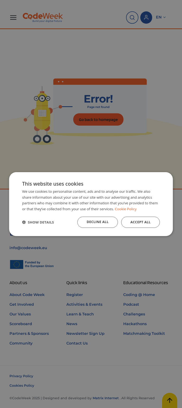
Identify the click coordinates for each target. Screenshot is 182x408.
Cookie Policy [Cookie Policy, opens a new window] (125, 208)
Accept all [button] (140, 222)
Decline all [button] (98, 222)
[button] (38, 222)
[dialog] (91, 204)
